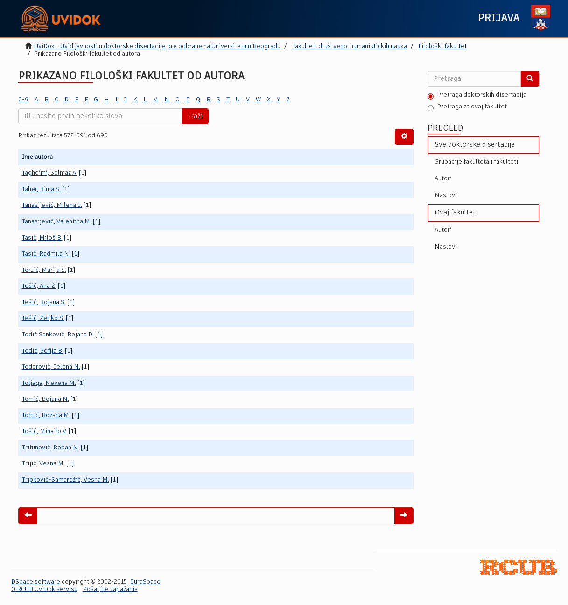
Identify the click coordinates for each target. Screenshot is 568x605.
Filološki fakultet (442, 46)
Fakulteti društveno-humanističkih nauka (349, 46)
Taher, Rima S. (41, 189)
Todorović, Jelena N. (51, 367)
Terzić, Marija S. (44, 270)
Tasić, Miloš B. (42, 238)
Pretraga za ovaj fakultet (467, 107)
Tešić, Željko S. (43, 318)
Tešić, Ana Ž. (39, 286)
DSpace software (35, 582)
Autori (443, 179)
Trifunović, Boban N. (50, 448)
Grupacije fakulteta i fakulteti (476, 162)
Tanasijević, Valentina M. (56, 222)
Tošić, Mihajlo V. (44, 431)
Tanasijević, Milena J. (52, 205)
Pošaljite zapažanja (110, 589)
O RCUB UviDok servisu (44, 589)
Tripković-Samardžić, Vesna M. (65, 480)
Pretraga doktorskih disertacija (477, 96)
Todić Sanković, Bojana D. (58, 335)
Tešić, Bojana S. (44, 302)
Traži (195, 116)
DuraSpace (145, 582)
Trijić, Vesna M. (43, 464)
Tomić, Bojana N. (45, 399)
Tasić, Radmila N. (46, 254)
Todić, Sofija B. (42, 351)
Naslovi (446, 195)
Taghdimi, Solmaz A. (49, 173)
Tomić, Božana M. (46, 416)
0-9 (23, 100)
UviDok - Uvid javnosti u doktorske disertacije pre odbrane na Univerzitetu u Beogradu (157, 46)
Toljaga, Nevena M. (49, 383)
